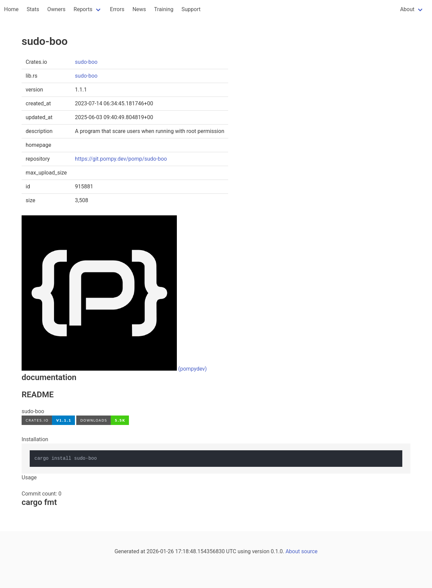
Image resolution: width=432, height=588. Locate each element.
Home (11, 9)
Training (163, 9)
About (407, 9)
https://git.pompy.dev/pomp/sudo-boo (121, 159)
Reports (83, 9)
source (309, 551)
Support (191, 9)
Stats (33, 9)
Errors (117, 9)
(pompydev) (192, 369)
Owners (56, 9)
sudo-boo (86, 62)
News (139, 9)
